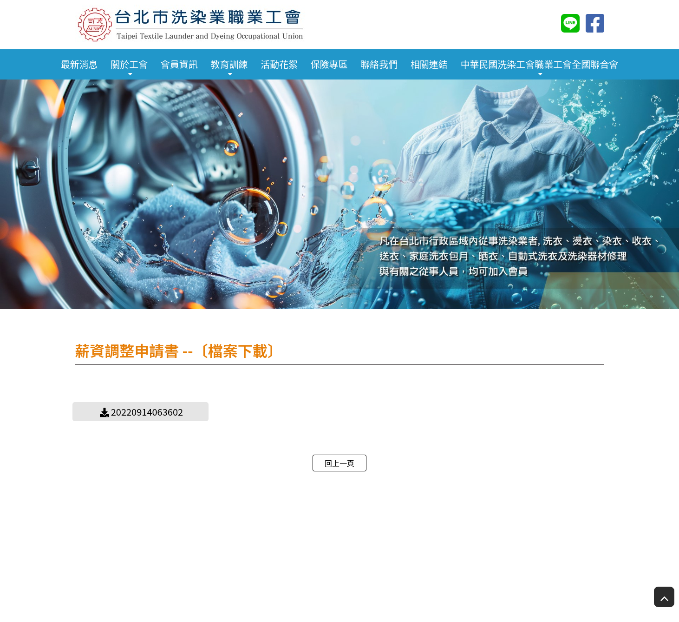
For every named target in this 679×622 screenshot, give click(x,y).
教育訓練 (229, 64)
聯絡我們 (379, 64)
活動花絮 (279, 64)
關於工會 (129, 64)
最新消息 (79, 64)
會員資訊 (179, 64)
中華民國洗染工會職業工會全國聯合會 (539, 64)
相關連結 (429, 64)
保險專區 (329, 64)
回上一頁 (339, 463)
